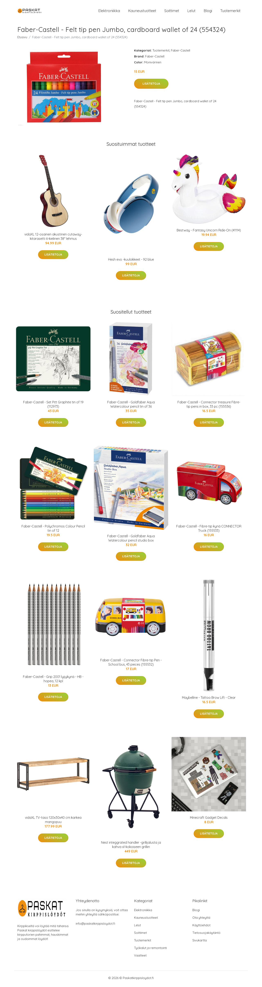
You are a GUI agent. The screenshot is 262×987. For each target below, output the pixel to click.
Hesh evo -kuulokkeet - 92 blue (131, 261)
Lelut (191, 11)
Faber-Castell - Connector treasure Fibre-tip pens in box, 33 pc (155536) (208, 406)
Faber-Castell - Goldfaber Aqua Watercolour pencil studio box (131, 540)
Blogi (208, 11)
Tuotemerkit (230, 11)
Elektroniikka (109, 11)
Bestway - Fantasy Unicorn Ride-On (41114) (209, 232)
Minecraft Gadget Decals (209, 820)
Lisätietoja (151, 86)
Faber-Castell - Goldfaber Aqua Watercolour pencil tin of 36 (131, 406)
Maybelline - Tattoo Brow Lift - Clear (209, 700)
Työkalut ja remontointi (150, 950)
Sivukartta (199, 942)
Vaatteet (140, 957)
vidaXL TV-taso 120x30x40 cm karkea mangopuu (53, 822)
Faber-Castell (180, 52)
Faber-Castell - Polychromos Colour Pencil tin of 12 (53, 530)
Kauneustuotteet (142, 11)
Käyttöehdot (201, 927)
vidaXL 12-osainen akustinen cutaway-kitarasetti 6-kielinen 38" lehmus (53, 238)
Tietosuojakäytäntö (206, 935)
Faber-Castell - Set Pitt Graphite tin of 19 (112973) (53, 406)
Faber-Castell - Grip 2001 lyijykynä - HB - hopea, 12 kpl (53, 681)
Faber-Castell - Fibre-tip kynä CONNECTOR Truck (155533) (208, 530)
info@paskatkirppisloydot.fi (95, 926)
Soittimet (171, 11)
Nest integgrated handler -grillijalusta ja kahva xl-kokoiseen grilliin (131, 847)
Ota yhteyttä (201, 920)
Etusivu (22, 39)
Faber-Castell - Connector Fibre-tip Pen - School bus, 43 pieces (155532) (131, 664)
